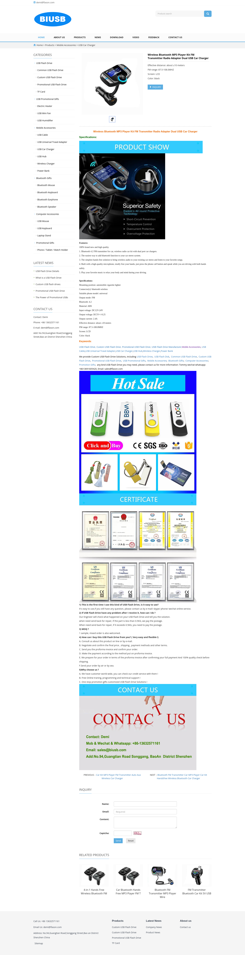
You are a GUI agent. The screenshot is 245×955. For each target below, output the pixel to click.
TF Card (41, 91)
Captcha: (104, 833)
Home (41, 37)
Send (118, 840)
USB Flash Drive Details (47, 271)
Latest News (153, 920)
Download (116, 37)
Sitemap (39, 943)
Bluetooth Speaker (46, 206)
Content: (104, 819)
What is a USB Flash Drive (48, 277)
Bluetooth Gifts (176, 360)
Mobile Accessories (66, 45)
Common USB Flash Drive (184, 356)
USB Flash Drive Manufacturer (166, 347)
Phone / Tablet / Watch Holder (52, 249)
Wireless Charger (151, 350)
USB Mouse (43, 221)
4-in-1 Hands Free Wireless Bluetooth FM (94, 891)
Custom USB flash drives (48, 284)
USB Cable (42, 134)
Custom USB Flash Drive (109, 347)
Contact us (175, 37)
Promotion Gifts (87, 364)
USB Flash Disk (161, 356)
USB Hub (137, 350)
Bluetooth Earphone (47, 199)
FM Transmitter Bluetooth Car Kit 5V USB (196, 891)
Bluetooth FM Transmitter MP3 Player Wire (162, 893)
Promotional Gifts (45, 242)
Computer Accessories (196, 360)
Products (80, 37)
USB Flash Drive (145, 356)
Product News (153, 932)
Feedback (153, 37)
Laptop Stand (44, 235)
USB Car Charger (86, 45)
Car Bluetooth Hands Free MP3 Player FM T (128, 891)
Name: (105, 803)
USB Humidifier (45, 120)
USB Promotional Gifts (134, 360)
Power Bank (167, 350)
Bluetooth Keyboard (47, 192)
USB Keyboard (44, 228)
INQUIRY (155, 86)
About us (59, 37)
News (98, 37)
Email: (105, 811)
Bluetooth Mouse (46, 185)
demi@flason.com (45, 2)
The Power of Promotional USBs (52, 297)
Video (135, 37)
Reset (131, 840)
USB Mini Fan (44, 113)
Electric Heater (44, 106)
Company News (154, 927)
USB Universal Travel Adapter (100, 350)
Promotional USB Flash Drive (136, 347)
